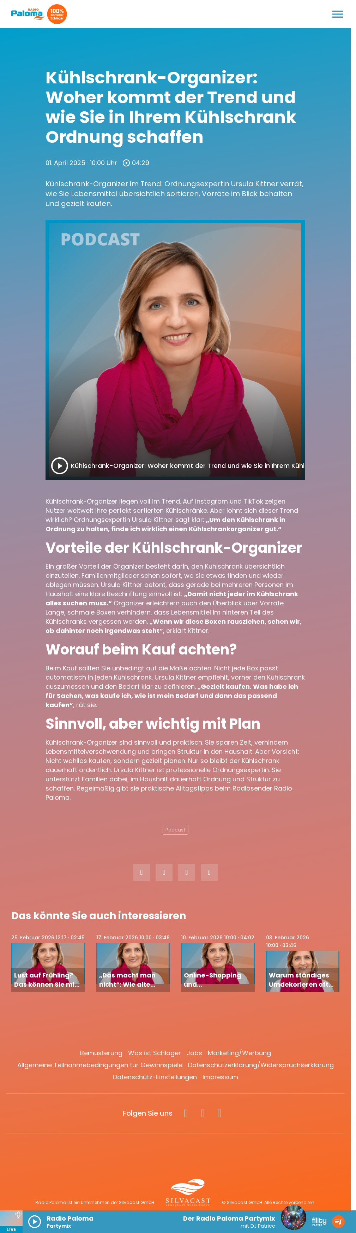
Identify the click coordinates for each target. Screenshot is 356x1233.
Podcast (175, 829)
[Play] (59, 465)
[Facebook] (185, 1113)
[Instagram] (202, 1113)
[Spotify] (219, 1113)
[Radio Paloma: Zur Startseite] (28, 14)
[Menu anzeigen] (338, 14)
